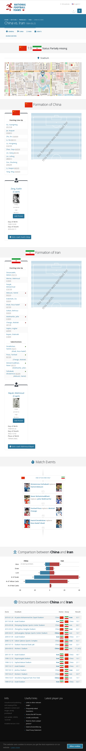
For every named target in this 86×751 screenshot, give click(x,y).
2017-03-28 (9, 621)
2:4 (77, 670)
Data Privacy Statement (33, 730)
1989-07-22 (9, 682)
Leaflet (59, 95)
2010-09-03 (9, 629)
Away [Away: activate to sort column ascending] (67, 612)
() (78, 648)
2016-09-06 (9, 625)
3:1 (77, 637)
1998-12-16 (9, 658)
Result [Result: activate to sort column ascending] (78, 612)
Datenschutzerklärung (33, 727)
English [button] (76, 4)
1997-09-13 (9, 670)
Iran (28, 31)
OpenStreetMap (69, 95)
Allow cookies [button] (75, 746)
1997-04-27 (9, 674)
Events (38, 31)
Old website (65, 4)
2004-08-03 (9, 648)
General (10, 31)
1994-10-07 (9, 678)
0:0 (77, 625)
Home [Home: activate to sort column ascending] (61, 612)
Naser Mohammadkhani (40, 496)
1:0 (77, 621)
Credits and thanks (32, 718)
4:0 (77, 655)
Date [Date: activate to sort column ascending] (7, 612)
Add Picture (18, 216)
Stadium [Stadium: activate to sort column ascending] (18, 612)
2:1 (77, 662)
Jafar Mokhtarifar (44, 499)
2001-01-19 (9, 655)
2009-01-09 (9, 637)
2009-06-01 (9, 633)
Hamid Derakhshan (38, 520)
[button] (43, 74)
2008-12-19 (9, 641)
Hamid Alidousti (37, 487)
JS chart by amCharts (27, 564)
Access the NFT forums (33, 714)
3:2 (77, 682)
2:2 (77, 644)
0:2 (77, 629)
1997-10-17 (9, 666)
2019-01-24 (9, 617)
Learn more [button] (15, 747)
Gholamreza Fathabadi (40, 484)
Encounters (11, 36)
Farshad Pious (36, 508)
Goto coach (19, 237)
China (20, 31)
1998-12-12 (9, 662)
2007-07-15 (9, 644)
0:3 (77, 617)
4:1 (77, 666)
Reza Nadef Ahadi (38, 523)
